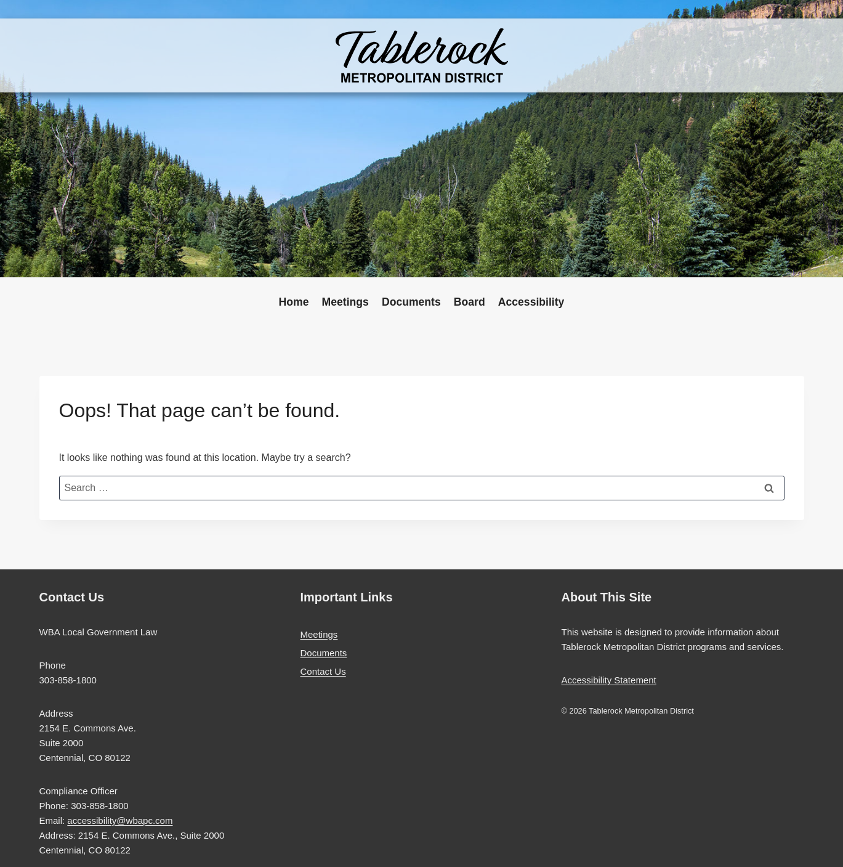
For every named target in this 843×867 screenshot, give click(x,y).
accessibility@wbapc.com (119, 820)
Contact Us (323, 671)
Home (294, 302)
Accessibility (531, 302)
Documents (411, 302)
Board (469, 302)
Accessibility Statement (609, 680)
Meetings (345, 302)
